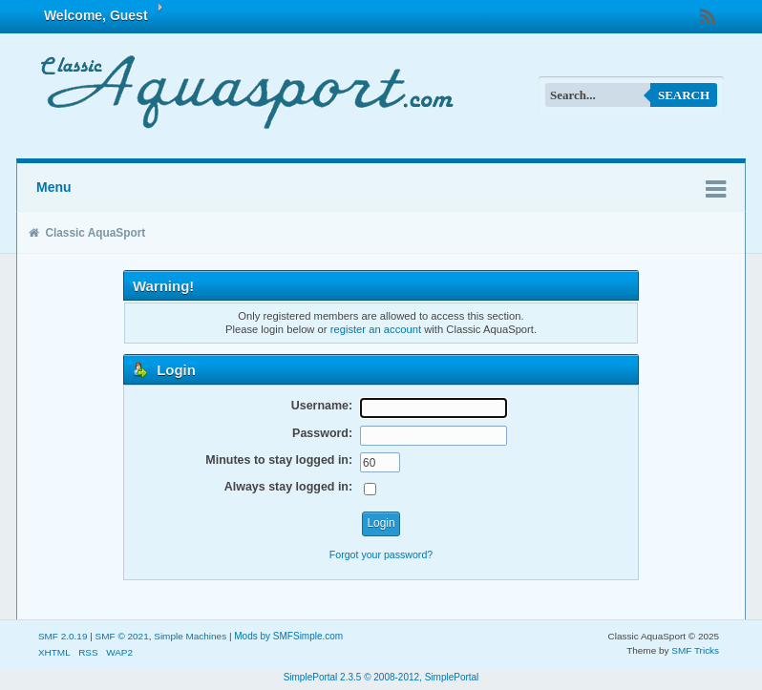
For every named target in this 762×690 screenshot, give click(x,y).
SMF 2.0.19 (63, 636)
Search (683, 95)
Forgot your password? (381, 554)
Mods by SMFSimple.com (288, 636)
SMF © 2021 (122, 636)
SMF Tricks (695, 650)
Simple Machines (190, 636)
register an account (375, 329)
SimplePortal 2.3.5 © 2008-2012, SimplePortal (381, 677)
